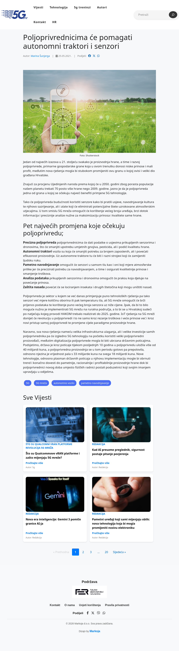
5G (27, 383)
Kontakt (40, 22)
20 (106, 552)
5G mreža (41, 383)
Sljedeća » (119, 552)
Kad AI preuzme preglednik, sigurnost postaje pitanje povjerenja (118, 452)
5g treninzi (82, 7)
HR (54, 22)
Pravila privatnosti (117, 605)
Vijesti (38, 7)
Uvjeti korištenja (90, 605)
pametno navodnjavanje (95, 383)
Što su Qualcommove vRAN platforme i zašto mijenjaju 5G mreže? (53, 455)
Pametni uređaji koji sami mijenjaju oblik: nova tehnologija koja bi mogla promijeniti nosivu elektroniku (121, 523)
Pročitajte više (34, 463)
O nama (70, 605)
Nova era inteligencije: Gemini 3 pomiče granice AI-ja (53, 521)
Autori (102, 7)
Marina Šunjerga (40, 56)
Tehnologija (59, 7)
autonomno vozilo (64, 383)
